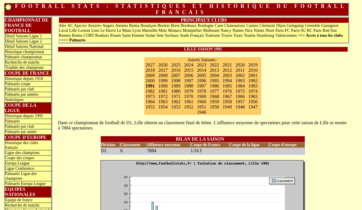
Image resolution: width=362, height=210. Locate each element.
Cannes (252, 25)
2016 (176, 70)
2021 (227, 64)
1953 (176, 106)
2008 (163, 75)
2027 (150, 64)
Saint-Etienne (133, 35)
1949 (227, 106)
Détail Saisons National (24, 46)
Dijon (280, 25)
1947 (253, 106)
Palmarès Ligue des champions (21, 176)
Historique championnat (24, 52)
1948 (240, 106)
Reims (77, 35)
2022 (214, 64)
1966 (240, 96)
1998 (176, 80)
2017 (163, 70)
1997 (188, 80)
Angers (108, 25)
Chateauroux (234, 25)
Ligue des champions (22, 152)
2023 (201, 64)
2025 (176, 64)
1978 (201, 91)
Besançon (148, 25)
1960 (201, 101)
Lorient (84, 30)
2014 (201, 70)
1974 (253, 91)
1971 (176, 96)
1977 (214, 91)
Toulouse (212, 35)
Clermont (267, 25)
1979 (188, 91)
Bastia (134, 25)
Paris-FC (282, 30)
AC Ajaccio (77, 25)
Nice (248, 30)
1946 (201, 112)
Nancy (226, 30)
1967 (227, 96)
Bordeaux (188, 25)
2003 (227, 75)
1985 (227, 85)
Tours (238, 35)
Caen (219, 25)
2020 (240, 64)
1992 (253, 80)
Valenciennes (286, 35)
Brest (175, 25)
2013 (214, 70)
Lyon (136, 30)
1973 (150, 96)
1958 (227, 101)
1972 (163, 96)
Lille (73, 30)
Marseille (149, 30)
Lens (95, 30)
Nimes (259, 30)
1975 (240, 91)
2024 (188, 64)
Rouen (115, 35)
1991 (150, 85)
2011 (240, 70)
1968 (214, 96)
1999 (163, 80)
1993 (240, 80)
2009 (150, 75)
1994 (227, 80)
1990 (163, 85)
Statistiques (14, 99)
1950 (214, 106)
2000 (150, 80)
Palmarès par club (19, 89)
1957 (240, 101)
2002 (240, 75)
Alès (62, 25)
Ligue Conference (19, 168)
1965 (253, 96)
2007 (176, 75)
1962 (176, 101)
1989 (176, 85)
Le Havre (108, 30)
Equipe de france (18, 200)
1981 (163, 91)
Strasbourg (265, 35)
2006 (188, 75)
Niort (270, 30)
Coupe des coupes (19, 158)
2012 (227, 70)
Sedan (150, 35)
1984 (240, 85)
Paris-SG (298, 30)
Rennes (65, 35)
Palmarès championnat (23, 57)
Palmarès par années (21, 94)
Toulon (249, 35)
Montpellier (192, 30)
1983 (253, 85)
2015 (188, 70)
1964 (150, 101)
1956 (253, 101)
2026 (163, 64)
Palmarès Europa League (25, 183)
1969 (201, 96)
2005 (201, 75)
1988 (188, 85)
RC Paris (314, 30)
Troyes (226, 35)
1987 (201, 85)
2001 (253, 75)
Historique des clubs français (21, 145)
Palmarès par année (21, 132)
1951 (201, 106)
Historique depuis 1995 (24, 116)
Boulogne (206, 25)
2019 (253, 64)
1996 (201, 80)
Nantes (238, 30)
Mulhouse (211, 30)
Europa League (17, 163)
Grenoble (312, 25)
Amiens (121, 25)
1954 (163, 106)
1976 (227, 91)
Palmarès (12, 121)
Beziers (163, 25)
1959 (214, 101)
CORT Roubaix (96, 35)
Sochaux (172, 35)
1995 (214, 80)
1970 (188, 96)
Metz (163, 30)
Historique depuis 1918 (24, 78)
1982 (150, 91)
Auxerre (94, 25)
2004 (214, 75)
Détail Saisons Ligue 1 (23, 36)
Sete (160, 35)
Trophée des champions (24, 67)
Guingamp (295, 25)
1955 (150, 106)
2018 (150, 70)
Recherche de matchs (22, 62)
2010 (253, 70)
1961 (188, 101)
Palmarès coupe (17, 84)
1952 (188, 106)
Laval (63, 30)
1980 (176, 91)
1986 (214, 85)
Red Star (330, 30)
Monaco (174, 30)
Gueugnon (329, 25)
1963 (163, 101)
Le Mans (124, 30)
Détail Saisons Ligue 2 (23, 41)
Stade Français (192, 35)
